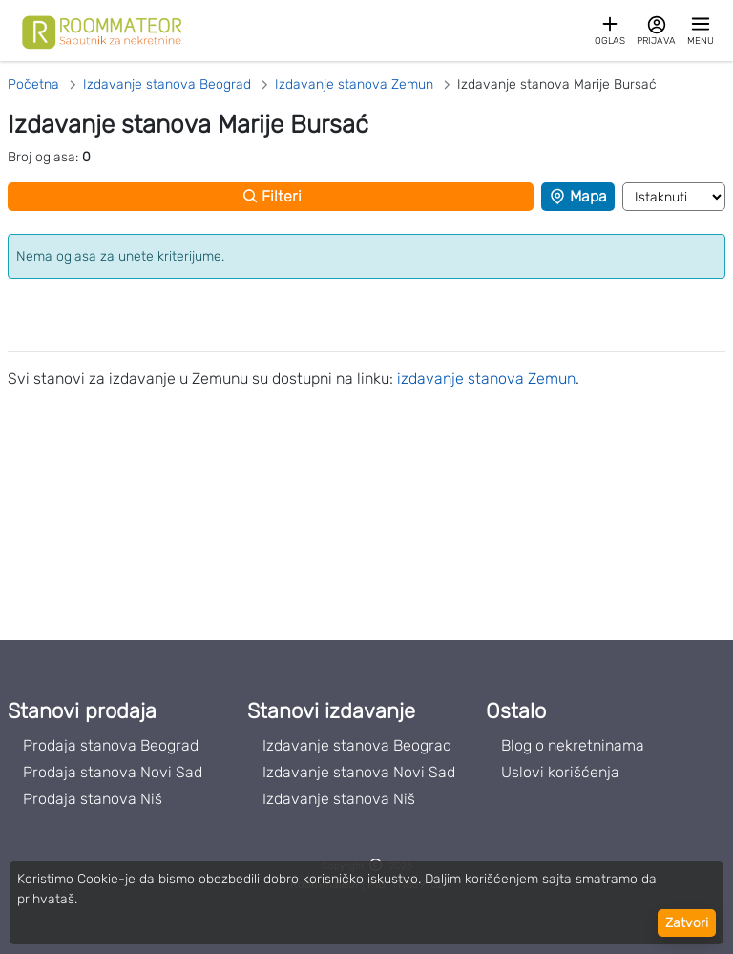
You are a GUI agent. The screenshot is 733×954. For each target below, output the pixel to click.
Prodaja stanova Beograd (111, 745)
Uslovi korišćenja (560, 772)
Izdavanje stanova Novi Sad (358, 772)
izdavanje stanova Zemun (486, 379)
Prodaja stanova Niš (92, 799)
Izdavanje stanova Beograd (356, 745)
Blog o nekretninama (572, 745)
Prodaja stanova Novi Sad (112, 772)
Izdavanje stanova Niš (338, 799)
